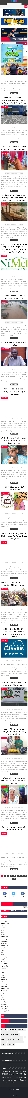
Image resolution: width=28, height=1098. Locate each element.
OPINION (9, 1039)
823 (19, 876)
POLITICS (5, 447)
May (2, 931)
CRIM (2, 1032)
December (3, 940)
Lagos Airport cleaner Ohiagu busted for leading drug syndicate (14, 731)
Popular (14, 911)
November (3, 920)
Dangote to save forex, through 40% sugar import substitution (14, 391)
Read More (14, 93)
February (3, 936)
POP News (16, 1089)
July (1, 927)
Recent (5, 911)
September (3, 923)
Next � (24, 876)
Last (14, 879)
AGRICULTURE (12, 1029)
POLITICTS (4, 1042)
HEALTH (20, 1037)
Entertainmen (5, 1034)
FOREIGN (14, 1037)
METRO (4, 204)
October (3, 922)
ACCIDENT (4, 1029)
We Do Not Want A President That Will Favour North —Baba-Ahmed (14, 440)
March (2, 934)
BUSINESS (5, 106)
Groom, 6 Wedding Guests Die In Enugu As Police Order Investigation (14, 536)
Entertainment (15, 1034)
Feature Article (5, 1037)
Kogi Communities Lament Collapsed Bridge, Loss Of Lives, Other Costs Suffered (14, 198)
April (2, 932)
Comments (22, 911)
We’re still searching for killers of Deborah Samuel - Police (14, 780)
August (2, 925)
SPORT (21, 1042)
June (2, 929)
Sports (3, 1044)
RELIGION (11, 1042)
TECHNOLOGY (10, 1044)
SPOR (16, 1042)
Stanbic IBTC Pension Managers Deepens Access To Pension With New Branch (14, 100)
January (2, 938)
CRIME (4, 738)
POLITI (14, 1039)
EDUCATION (6, 153)
